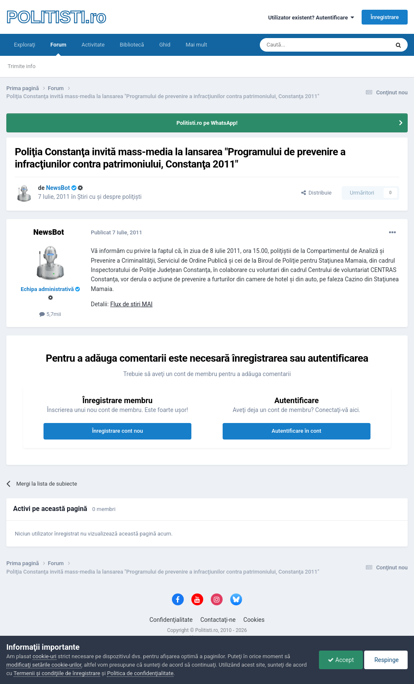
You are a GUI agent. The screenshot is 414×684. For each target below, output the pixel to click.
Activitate (93, 44)
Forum (58, 48)
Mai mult (196, 44)
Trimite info (21, 66)
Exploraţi (24, 44)
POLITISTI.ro (56, 17)
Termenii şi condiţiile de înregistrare (57, 673)
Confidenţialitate (171, 619)
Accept (341, 660)
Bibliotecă (132, 44)
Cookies (253, 619)
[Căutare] (301, 45)
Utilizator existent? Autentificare (311, 17)
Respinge (386, 660)
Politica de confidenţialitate (140, 673)
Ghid (165, 44)
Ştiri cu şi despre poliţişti (109, 196)
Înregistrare (384, 17)
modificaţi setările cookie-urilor (44, 665)
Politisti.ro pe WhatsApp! (207, 123)
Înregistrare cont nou (117, 431)
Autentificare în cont (296, 431)
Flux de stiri (131, 304)
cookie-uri (45, 656)
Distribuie (316, 193)
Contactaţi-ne (218, 619)
